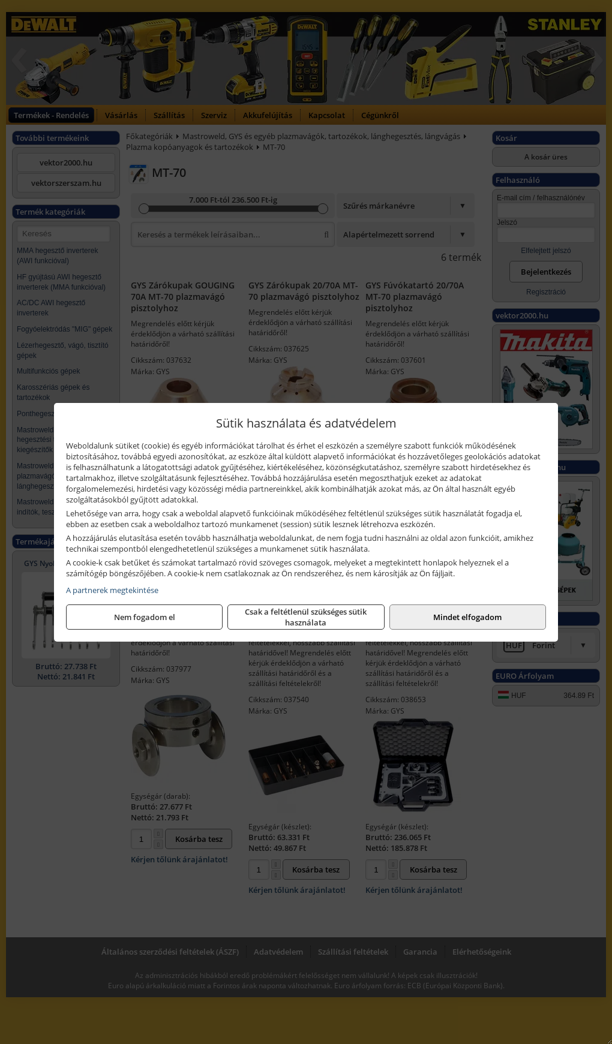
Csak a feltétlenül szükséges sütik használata (306, 617)
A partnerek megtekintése (112, 590)
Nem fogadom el (144, 617)
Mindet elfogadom (467, 617)
